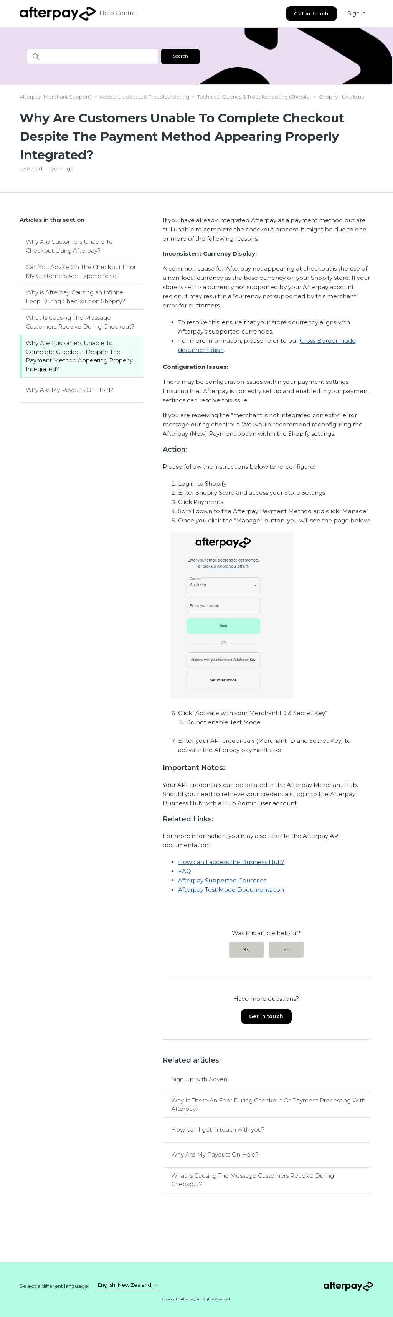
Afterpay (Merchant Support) (55, 97)
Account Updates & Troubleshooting (144, 97)
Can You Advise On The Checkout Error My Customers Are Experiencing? (81, 271)
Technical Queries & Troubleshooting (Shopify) (254, 97)
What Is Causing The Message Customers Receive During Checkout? (80, 322)
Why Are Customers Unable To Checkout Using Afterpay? (69, 246)
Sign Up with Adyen (199, 1079)
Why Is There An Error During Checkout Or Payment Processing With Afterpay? (268, 1105)
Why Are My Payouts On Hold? (69, 389)
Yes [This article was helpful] (246, 949)
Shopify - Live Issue (342, 97)
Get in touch (311, 14)
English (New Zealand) (128, 1285)
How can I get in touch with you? (217, 1129)
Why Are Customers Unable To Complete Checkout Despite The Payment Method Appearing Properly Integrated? (79, 356)
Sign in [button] (357, 13)
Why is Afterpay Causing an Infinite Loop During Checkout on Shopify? (75, 297)
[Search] (92, 56)
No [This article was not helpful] (286, 949)
